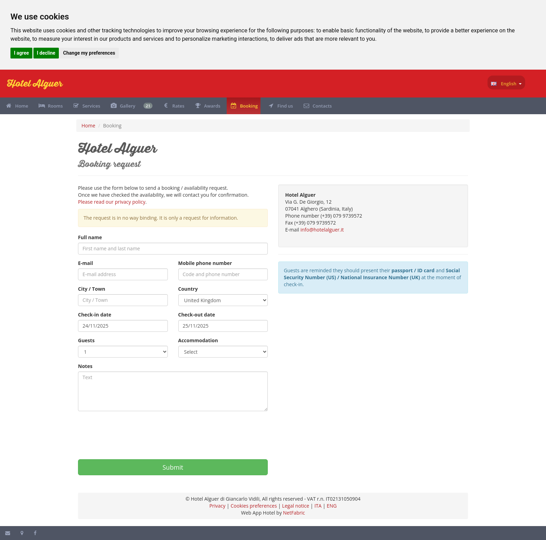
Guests (86, 340)
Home (88, 125)
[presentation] (131, 431)
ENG (332, 505)
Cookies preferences (254, 505)
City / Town (91, 288)
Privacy (217, 505)
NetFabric (294, 512)
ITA (317, 505)
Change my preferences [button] (89, 53)
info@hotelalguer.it (322, 229)
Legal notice (295, 505)
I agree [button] (21, 53)
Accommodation (198, 340)
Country (188, 288)
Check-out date (196, 314)
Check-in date (94, 314)
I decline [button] (46, 53)
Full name (90, 237)
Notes (85, 366)
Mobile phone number (205, 263)
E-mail (85, 263)
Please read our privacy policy (111, 201)
